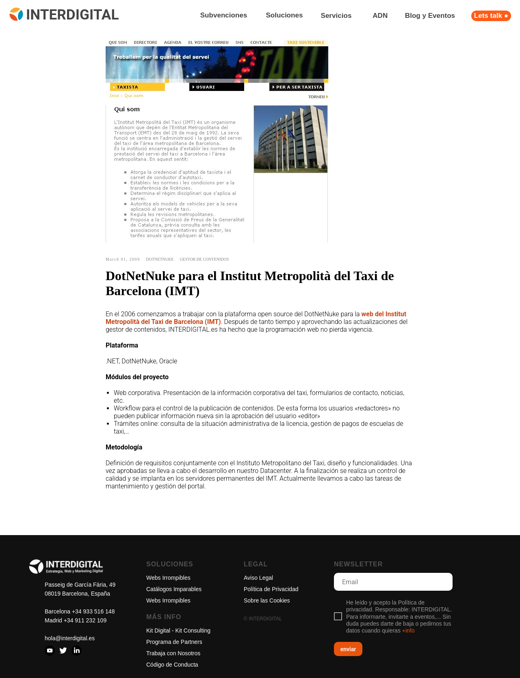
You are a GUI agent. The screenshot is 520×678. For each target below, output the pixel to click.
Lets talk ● (491, 15)
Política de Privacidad (271, 589)
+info (408, 630)
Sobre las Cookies (267, 600)
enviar (348, 649)
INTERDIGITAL (72, 14)
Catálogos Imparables (174, 589)
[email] (393, 582)
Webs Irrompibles (168, 577)
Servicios (336, 15)
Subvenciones (223, 15)
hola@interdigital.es (70, 638)
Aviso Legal (258, 577)
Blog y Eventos (430, 15)
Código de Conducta (172, 664)
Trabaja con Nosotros (173, 653)
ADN (380, 15)
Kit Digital (158, 630)
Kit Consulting (193, 630)
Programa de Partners (174, 642)
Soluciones (284, 15)
